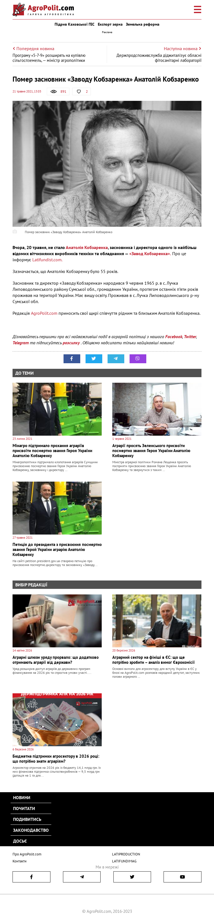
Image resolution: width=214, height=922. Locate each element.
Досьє (20, 841)
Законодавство (31, 830)
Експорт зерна (110, 24)
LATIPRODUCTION (126, 854)
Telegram (21, 342)
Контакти (19, 861)
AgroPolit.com (43, 313)
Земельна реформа (142, 24)
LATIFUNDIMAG (124, 861)
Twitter (190, 336)
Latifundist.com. (47, 259)
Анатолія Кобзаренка (87, 247)
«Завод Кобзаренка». (150, 253)
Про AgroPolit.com (27, 854)
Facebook (173, 336)
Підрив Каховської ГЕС (74, 24)
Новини (21, 797)
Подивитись (27, 819)
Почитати (24, 808)
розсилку (72, 342)
